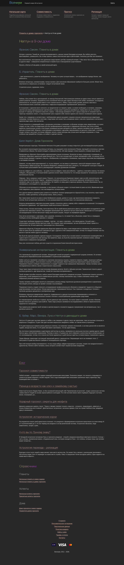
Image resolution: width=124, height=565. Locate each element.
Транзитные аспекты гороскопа (29, 496)
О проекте (62, 521)
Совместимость (44, 12)
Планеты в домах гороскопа (31, 33)
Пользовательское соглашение (62, 523)
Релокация (96, 12)
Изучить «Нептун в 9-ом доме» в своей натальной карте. (38, 65)
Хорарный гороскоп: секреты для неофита (43, 402)
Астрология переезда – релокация (38, 448)
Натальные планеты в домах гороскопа (32, 481)
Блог (22, 363)
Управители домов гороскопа (29, 511)
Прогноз (68, 12)
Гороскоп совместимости (33, 371)
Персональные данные (62, 526)
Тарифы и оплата (62, 535)
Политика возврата (62, 529)
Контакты (62, 538)
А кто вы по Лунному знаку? (34, 432)
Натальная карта (17, 12)
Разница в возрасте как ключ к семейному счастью (48, 386)
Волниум (15, 2)
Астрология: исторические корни (38, 417)
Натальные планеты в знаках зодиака (32, 479)
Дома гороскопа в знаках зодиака (30, 508)
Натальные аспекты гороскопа (29, 494)
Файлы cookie (62, 532)
